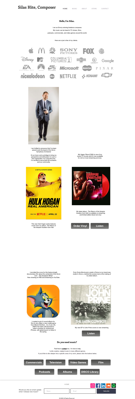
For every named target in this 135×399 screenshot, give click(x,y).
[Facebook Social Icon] (98, 385)
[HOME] (67, 384)
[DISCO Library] (90, 372)
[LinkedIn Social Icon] (103, 385)
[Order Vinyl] (80, 226)
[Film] (101, 362)
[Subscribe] (106, 391)
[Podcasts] (44, 372)
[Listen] (100, 226)
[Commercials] (33, 362)
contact (64, 349)
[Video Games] (78, 362)
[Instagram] (92, 385)
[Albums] (67, 372)
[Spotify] (113, 385)
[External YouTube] (44, 252)
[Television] (55, 362)
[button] (74, 8)
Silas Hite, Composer (37, 7)
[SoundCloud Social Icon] (108, 385)
